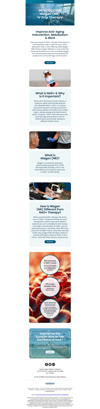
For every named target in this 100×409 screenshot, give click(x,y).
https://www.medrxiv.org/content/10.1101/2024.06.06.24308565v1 (52, 394)
